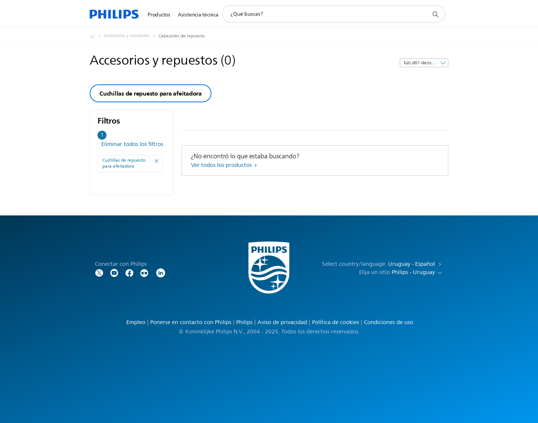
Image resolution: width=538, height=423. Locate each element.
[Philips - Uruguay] (97, 35)
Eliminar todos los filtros (132, 144)
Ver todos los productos (222, 165)
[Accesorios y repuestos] (131, 35)
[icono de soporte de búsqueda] (435, 14)
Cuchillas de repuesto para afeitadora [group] (150, 93)
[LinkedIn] (160, 272)
